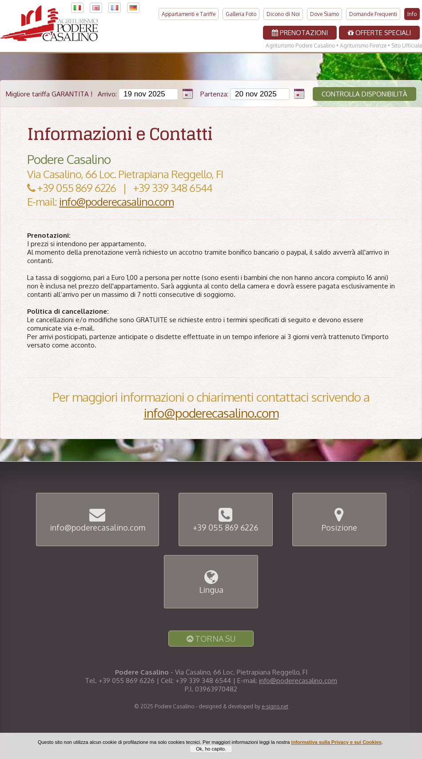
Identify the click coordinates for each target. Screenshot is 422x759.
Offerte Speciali (379, 30)
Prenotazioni (300, 30)
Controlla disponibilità (364, 94)
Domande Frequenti (373, 11)
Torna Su (211, 638)
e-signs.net (275, 706)
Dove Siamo (324, 11)
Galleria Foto (241, 11)
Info (412, 11)
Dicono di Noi (283, 11)
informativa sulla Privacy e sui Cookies (336, 746)
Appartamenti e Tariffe (188, 11)
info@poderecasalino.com (116, 201)
